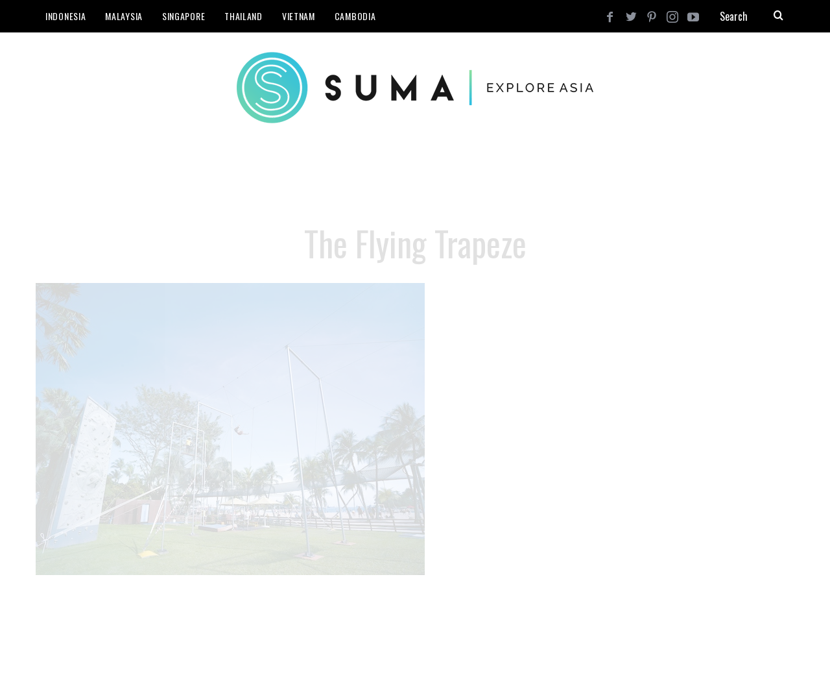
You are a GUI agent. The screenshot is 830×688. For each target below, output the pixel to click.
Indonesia (65, 16)
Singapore (183, 16)
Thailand (243, 16)
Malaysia (124, 16)
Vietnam (298, 16)
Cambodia (355, 16)
